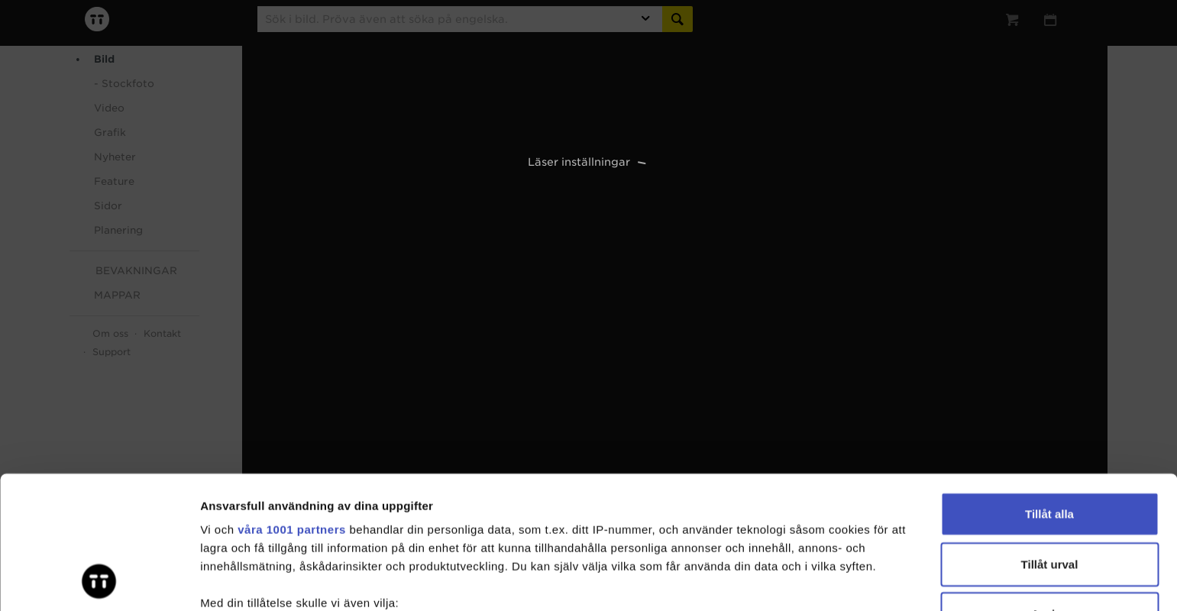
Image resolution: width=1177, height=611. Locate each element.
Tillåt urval (1049, 439)
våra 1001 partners (292, 405)
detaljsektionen (733, 538)
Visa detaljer (830, 580)
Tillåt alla (1049, 389)
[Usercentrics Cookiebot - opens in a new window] (99, 581)
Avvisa (1049, 489)
